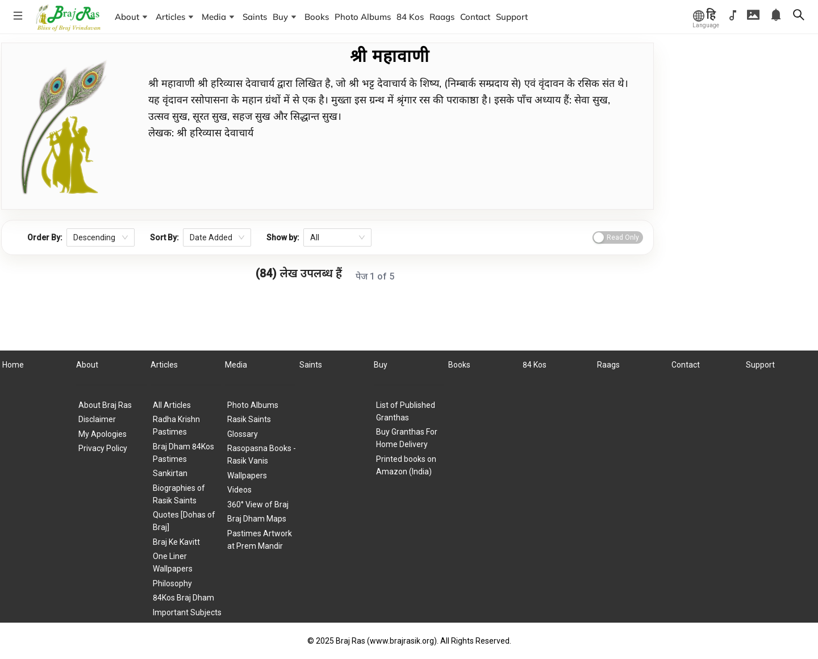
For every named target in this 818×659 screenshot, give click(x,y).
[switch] (617, 237)
